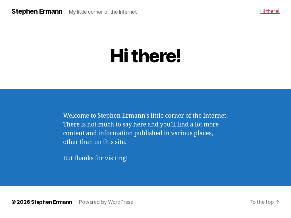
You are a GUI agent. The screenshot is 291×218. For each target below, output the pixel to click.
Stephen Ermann (36, 11)
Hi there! (270, 11)
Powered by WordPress (106, 202)
